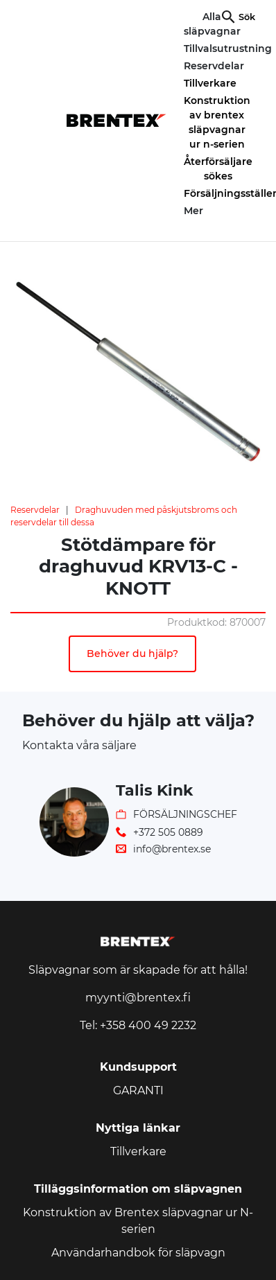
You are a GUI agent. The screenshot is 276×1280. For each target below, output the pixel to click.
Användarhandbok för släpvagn (138, 1252)
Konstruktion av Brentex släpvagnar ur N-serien (138, 1221)
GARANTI (138, 1090)
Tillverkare (210, 83)
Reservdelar (35, 510)
